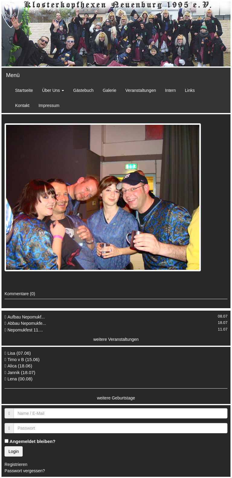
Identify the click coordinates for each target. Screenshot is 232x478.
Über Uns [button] (53, 90)
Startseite (24, 90)
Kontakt (22, 105)
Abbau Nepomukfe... (27, 323)
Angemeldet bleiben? (30, 441)
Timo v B (16, 359)
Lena (12, 378)
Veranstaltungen (140, 90)
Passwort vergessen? (25, 470)
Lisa (11, 353)
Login (13, 451)
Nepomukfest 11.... (25, 330)
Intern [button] (170, 90)
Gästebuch (83, 90)
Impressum (48, 105)
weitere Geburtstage (116, 398)
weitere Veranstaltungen (116, 339)
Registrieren (16, 464)
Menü (13, 75)
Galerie (109, 90)
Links (190, 90)
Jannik (14, 372)
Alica (13, 365)
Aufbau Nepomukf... (26, 317)
